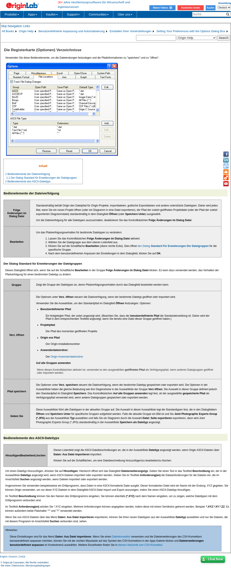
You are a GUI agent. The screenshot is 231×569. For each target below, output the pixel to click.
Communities (99, 14)
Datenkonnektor (121, 536)
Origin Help (26, 31)
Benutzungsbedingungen (38, 565)
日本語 (22, 556)
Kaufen (210, 7)
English (3, 556)
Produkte (12, 14)
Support (73, 14)
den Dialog (173, 246)
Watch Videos (162, 7)
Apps (32, 14)
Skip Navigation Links (15, 26)
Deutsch (13, 556)
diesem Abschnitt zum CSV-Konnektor (140, 544)
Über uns (125, 14)
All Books (8, 31)
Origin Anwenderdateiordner (67, 356)
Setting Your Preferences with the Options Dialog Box (190, 31)
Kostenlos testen (190, 7)
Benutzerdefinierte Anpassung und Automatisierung (71, 31)
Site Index (5, 565)
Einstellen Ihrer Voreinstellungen (130, 31)
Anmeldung (224, 3)
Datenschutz (18, 565)
